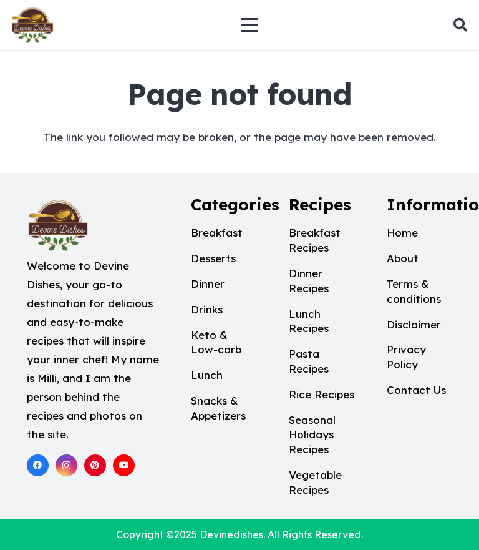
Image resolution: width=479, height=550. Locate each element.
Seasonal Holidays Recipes (312, 434)
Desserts (213, 258)
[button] (250, 25)
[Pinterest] (95, 465)
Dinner (208, 283)
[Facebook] (38, 465)
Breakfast (217, 232)
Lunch (207, 374)
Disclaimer (414, 324)
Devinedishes (231, 534)
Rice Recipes (321, 394)
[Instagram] (66, 465)
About (403, 258)
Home (402, 232)
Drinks (207, 309)
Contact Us (416, 389)
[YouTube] (124, 465)
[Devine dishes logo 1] (32, 25)
